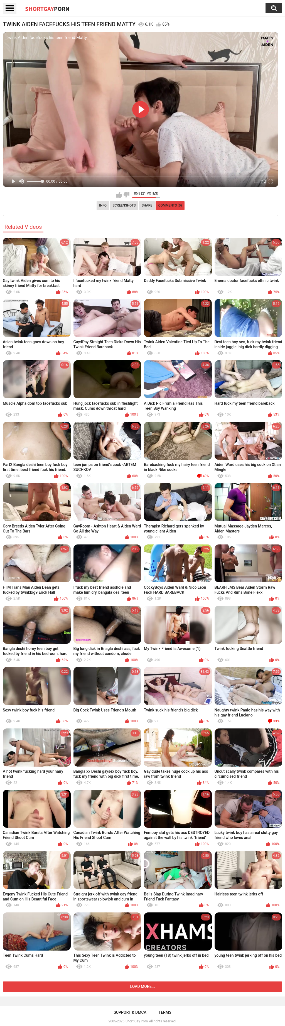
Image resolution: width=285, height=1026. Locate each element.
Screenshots (124, 205)
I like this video (119, 195)
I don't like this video (126, 195)
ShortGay (47, 9)
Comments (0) (170, 205)
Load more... (142, 986)
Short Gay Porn (137, 1021)
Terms (165, 1012)
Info (103, 205)
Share (147, 205)
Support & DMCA (130, 1012)
